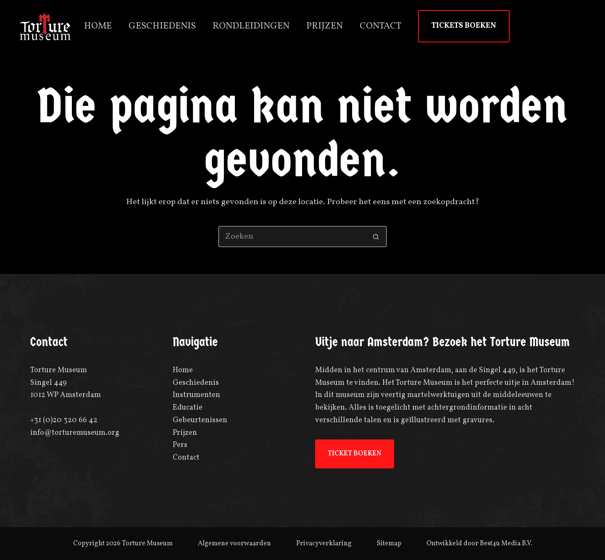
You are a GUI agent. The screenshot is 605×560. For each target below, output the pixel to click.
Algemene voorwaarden (234, 543)
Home (98, 26)
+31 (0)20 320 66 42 (63, 420)
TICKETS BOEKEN (463, 26)
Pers (180, 445)
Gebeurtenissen (200, 420)
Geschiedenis (162, 26)
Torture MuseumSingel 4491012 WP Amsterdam (65, 382)
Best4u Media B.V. (506, 543)
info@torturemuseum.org (74, 433)
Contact (380, 26)
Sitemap (389, 543)
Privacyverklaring (324, 543)
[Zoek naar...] (292, 236)
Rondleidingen (251, 26)
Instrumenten (196, 395)
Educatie (188, 407)
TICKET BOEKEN (354, 453)
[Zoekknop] (376, 236)
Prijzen (324, 26)
